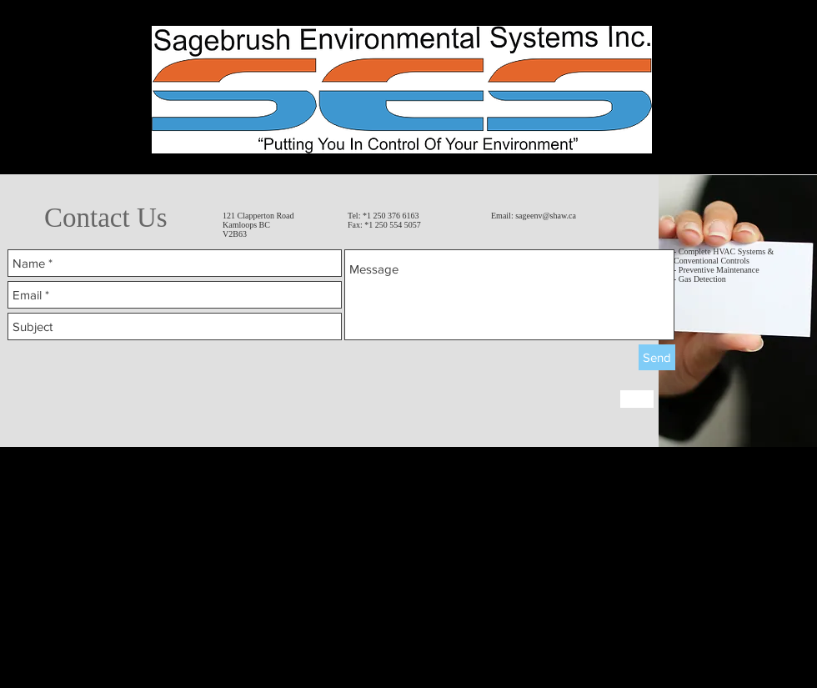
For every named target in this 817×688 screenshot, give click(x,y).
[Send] (657, 357)
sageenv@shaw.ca (545, 215)
